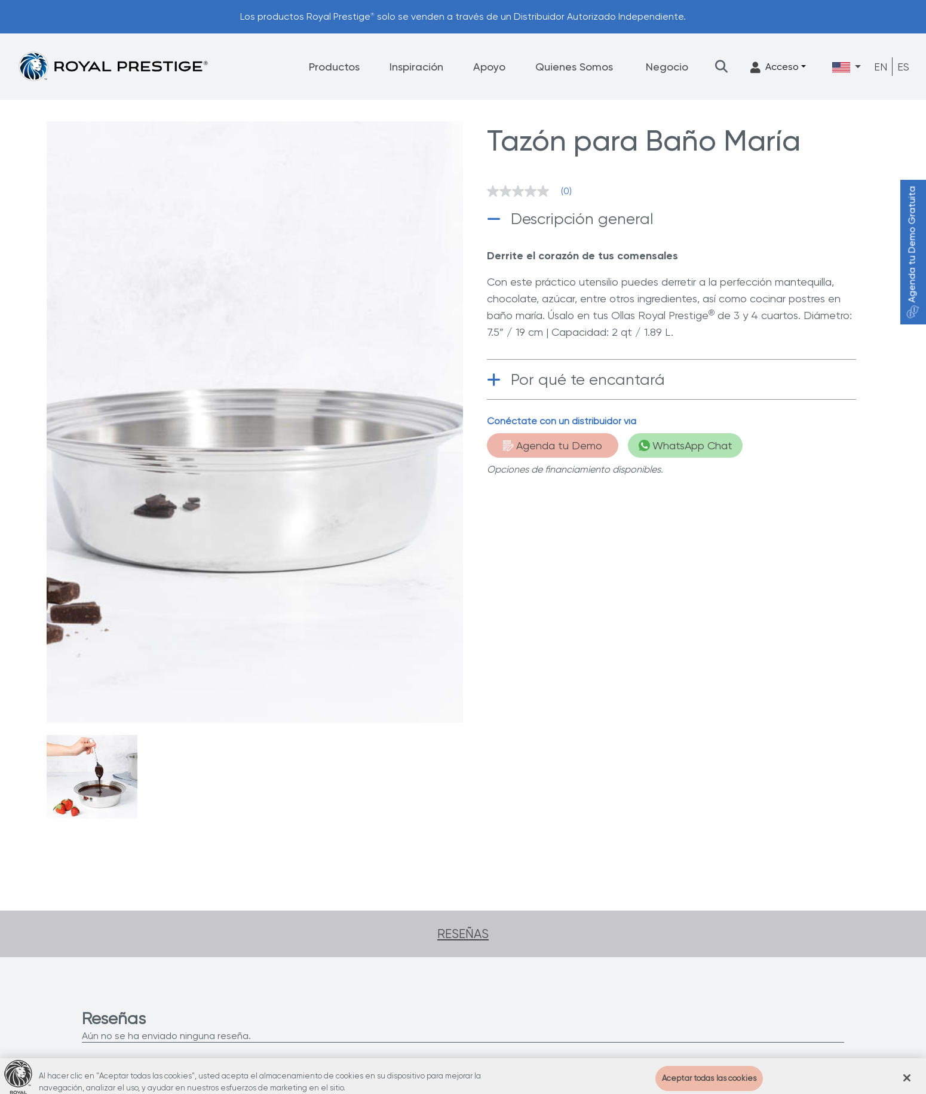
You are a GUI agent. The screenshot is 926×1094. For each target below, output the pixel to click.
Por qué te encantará (588, 379)
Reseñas (463, 934)
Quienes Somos (574, 66)
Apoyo (489, 66)
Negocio (667, 66)
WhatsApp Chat (685, 445)
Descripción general (582, 219)
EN (880, 66)
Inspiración (416, 66)
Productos (334, 66)
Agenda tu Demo (552, 445)
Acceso (774, 67)
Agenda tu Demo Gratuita (912, 252)
